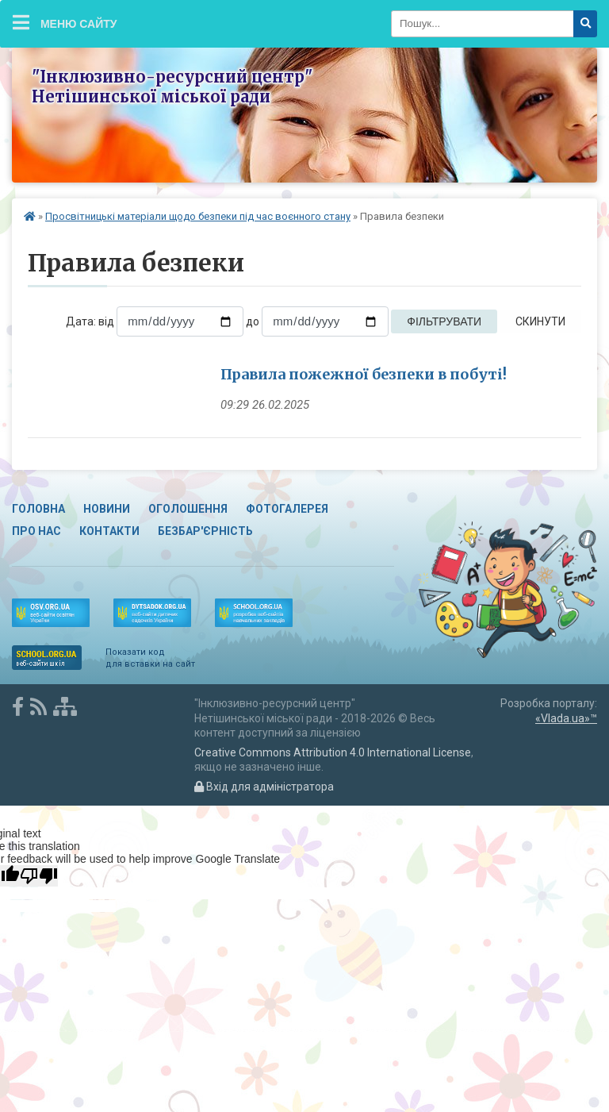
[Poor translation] (39, 876)
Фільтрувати (444, 321)
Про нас (36, 531)
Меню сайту (65, 22)
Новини (106, 508)
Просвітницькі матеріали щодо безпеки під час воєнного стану (197, 216)
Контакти (109, 531)
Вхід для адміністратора (264, 786)
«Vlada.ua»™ (566, 718)
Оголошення (188, 508)
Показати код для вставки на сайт (150, 657)
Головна (38, 508)
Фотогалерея (287, 508)
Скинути (540, 321)
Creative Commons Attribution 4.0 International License (332, 752)
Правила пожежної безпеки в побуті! (363, 374)
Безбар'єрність (205, 531)
